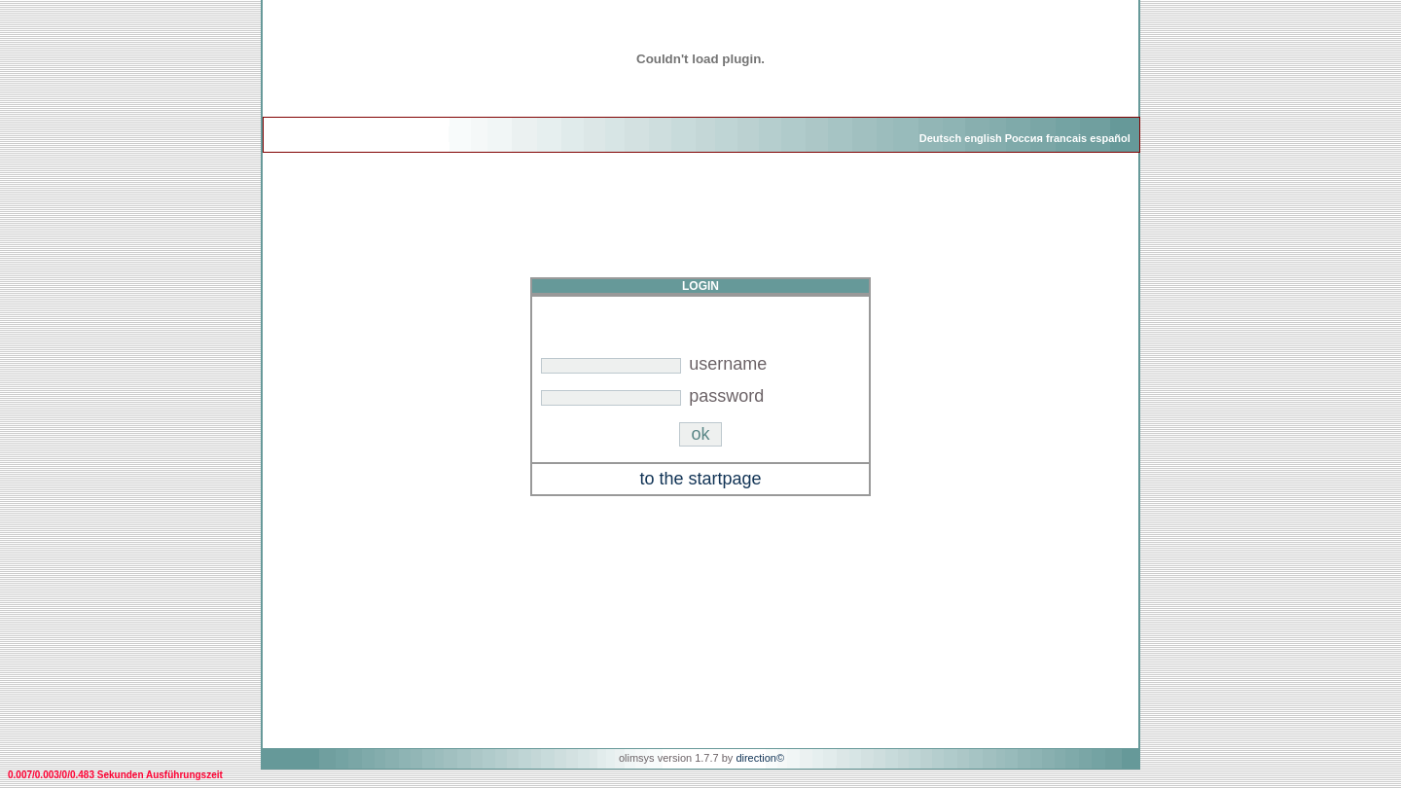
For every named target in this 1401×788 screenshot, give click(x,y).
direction (756, 758)
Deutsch (940, 138)
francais (1066, 138)
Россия (1024, 138)
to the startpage (700, 478)
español (1110, 138)
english (983, 138)
